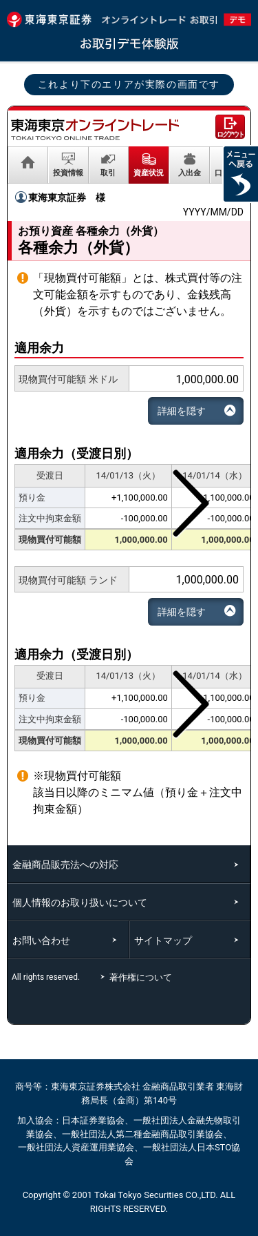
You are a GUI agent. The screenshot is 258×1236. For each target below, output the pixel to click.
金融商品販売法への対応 (65, 864)
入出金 (189, 172)
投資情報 (68, 172)
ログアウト (230, 134)
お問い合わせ (41, 940)
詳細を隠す (182, 410)
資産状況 (148, 172)
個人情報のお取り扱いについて (79, 902)
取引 (108, 172)
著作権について (142, 977)
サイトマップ (163, 940)
